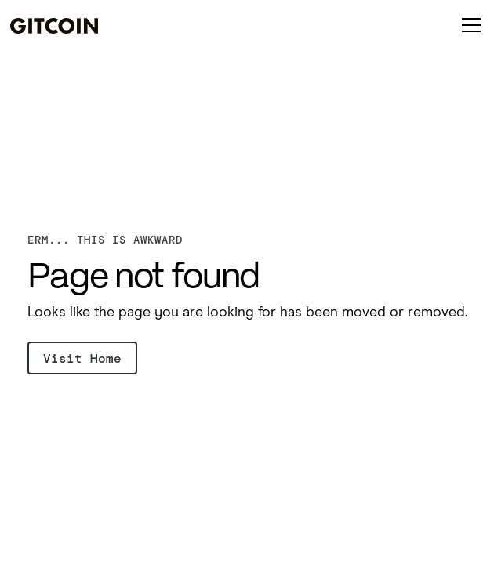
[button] (468, 25)
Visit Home (82, 358)
